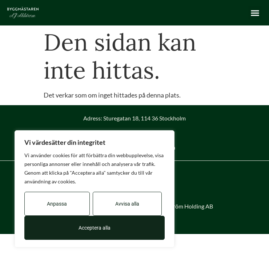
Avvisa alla (127, 204)
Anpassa (57, 204)
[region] (94, 188)
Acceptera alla (95, 228)
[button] (255, 13)
